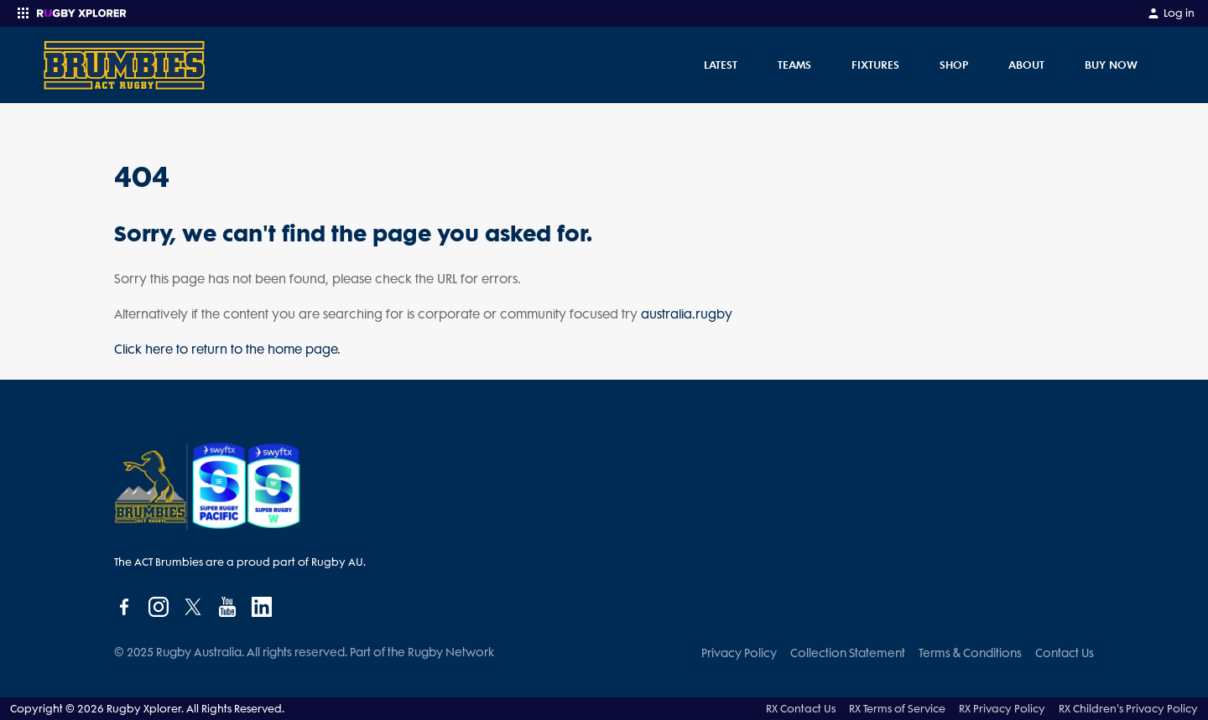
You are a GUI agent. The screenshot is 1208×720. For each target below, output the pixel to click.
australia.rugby (686, 314)
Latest (720, 64)
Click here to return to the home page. (227, 349)
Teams (794, 64)
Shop (954, 64)
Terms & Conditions (970, 653)
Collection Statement (847, 653)
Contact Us (1064, 653)
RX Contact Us (801, 708)
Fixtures (875, 64)
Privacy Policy (739, 653)
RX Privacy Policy (1002, 708)
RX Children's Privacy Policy (1128, 708)
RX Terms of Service (897, 708)
